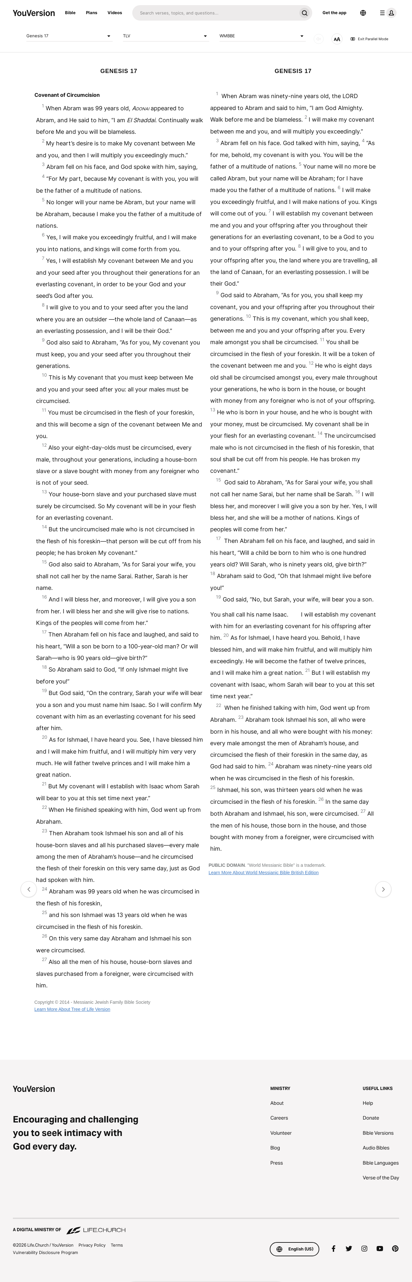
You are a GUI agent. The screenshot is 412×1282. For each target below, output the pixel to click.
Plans (91, 12)
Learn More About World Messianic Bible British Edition (264, 872)
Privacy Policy (92, 1245)
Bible (70, 12)
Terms (117, 1245)
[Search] (214, 13)
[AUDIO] (319, 39)
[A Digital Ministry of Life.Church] (206, 1226)
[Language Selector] (363, 12)
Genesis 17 (69, 36)
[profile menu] (387, 12)
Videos (115, 12)
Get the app (334, 12)
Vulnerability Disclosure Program (45, 1252)
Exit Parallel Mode (369, 38)
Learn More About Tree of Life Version (72, 1009)
